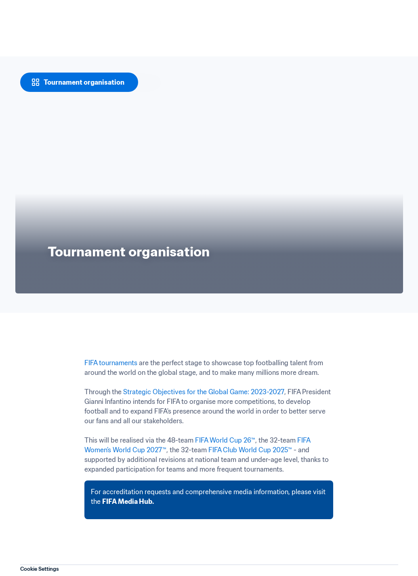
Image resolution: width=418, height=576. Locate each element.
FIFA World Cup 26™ (225, 440)
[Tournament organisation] (79, 82)
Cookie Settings (39, 569)
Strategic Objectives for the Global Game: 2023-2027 (203, 392)
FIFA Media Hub (127, 501)
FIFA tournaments (110, 363)
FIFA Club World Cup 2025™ (250, 450)
